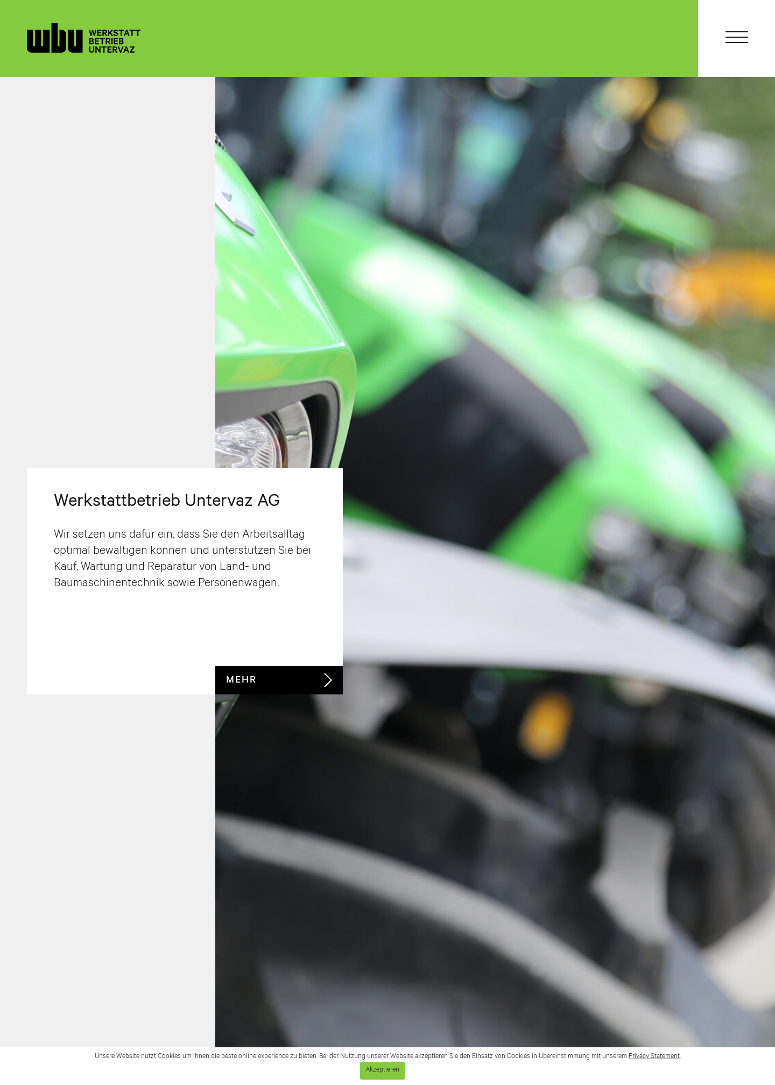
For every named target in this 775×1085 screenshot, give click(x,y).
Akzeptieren (382, 1070)
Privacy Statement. (655, 1057)
